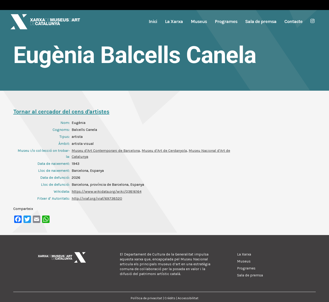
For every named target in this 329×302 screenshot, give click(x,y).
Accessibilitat (188, 298)
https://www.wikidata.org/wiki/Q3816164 (106, 191)
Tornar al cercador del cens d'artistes (61, 111)
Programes (246, 268)
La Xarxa (244, 254)
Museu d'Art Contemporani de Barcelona (106, 150)
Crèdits (169, 298)
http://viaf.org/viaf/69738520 (97, 198)
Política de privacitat (146, 298)
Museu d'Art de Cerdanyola (164, 150)
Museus (244, 261)
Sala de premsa (250, 275)
